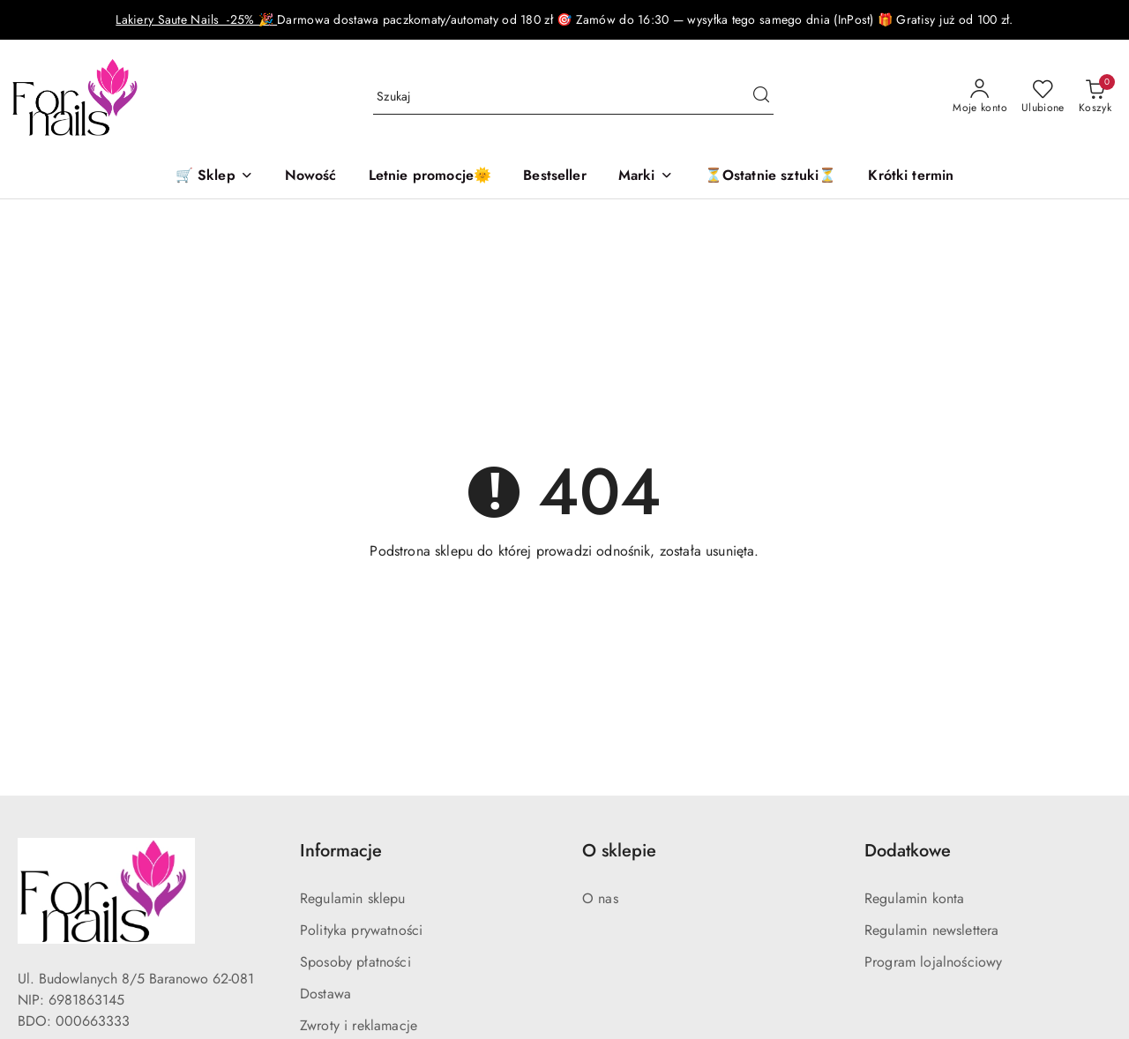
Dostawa (325, 993)
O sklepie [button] (619, 850)
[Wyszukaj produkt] (573, 97)
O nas (600, 898)
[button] (645, 176)
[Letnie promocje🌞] (430, 176)
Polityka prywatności (361, 930)
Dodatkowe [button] (907, 850)
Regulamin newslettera (931, 930)
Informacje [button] (341, 850)
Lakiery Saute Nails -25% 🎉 (196, 19)
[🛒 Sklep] (214, 176)
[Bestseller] (555, 176)
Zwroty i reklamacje (358, 1025)
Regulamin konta (914, 898)
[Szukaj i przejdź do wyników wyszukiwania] (761, 97)
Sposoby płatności (355, 962)
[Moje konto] (980, 97)
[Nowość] (311, 176)
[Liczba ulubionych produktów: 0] (1043, 97)
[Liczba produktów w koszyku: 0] (1095, 97)
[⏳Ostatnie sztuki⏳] (771, 176)
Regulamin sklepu (353, 898)
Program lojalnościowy (933, 962)
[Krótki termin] (911, 176)
